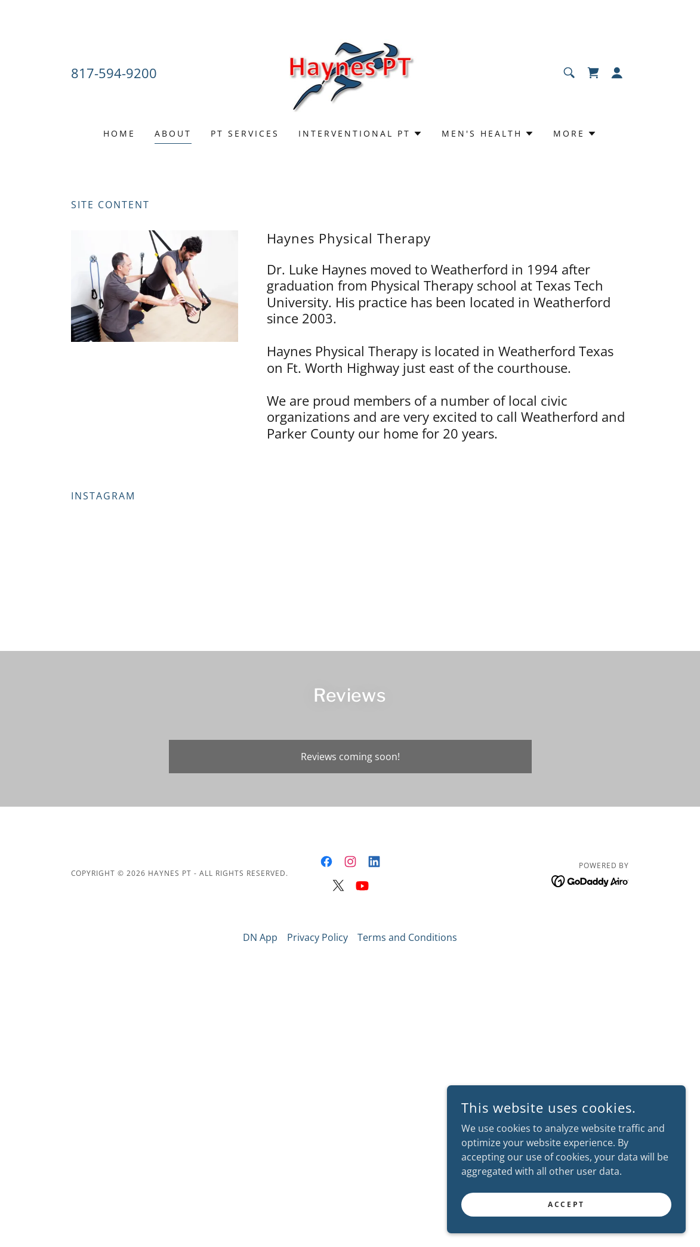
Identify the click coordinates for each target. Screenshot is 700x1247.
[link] (350, 71)
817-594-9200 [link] (114, 73)
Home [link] (119, 133)
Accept (566, 1204)
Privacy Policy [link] (317, 937)
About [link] (173, 133)
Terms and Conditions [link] (407, 937)
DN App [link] (260, 937)
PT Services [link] (245, 133)
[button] (617, 73)
